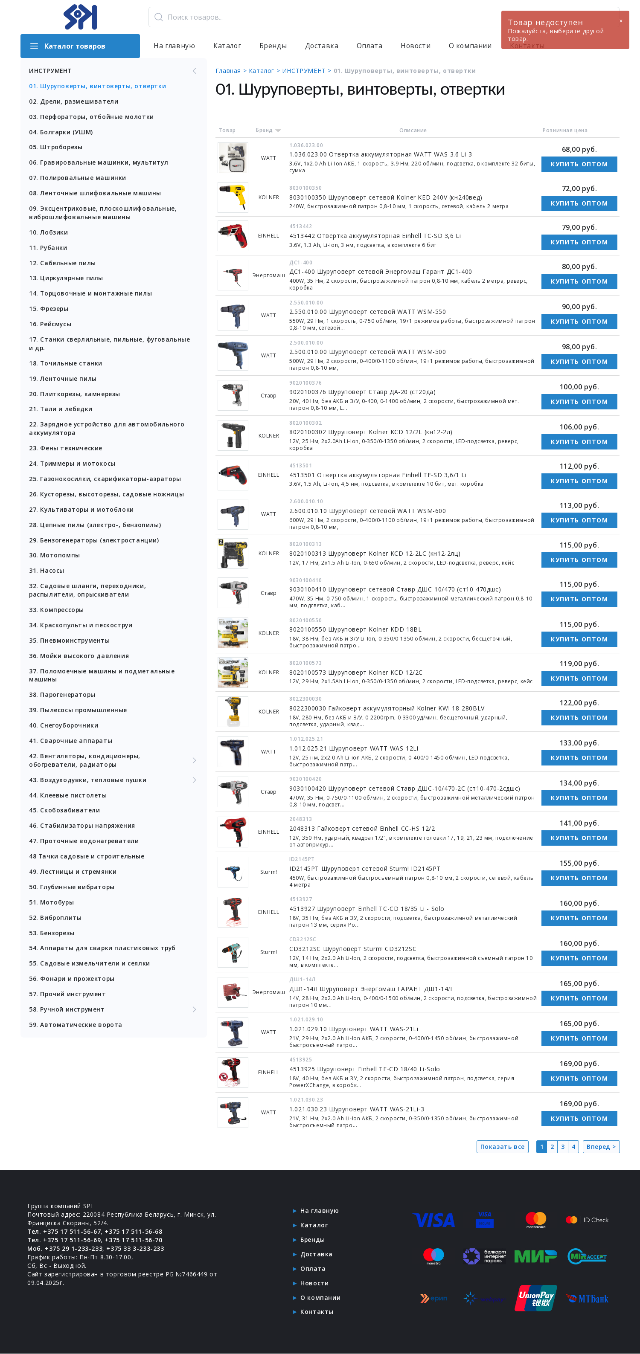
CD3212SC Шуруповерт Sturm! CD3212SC (353, 949)
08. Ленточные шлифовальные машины (95, 193)
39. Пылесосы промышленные (78, 712)
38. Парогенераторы (63, 697)
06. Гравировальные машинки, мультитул (99, 163)
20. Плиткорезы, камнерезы (75, 395)
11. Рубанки (48, 248)
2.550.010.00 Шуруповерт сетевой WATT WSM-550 (368, 311)
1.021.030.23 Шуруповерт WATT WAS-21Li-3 (357, 1109)
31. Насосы (46, 572)
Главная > (232, 71)
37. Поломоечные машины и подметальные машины (102, 677)
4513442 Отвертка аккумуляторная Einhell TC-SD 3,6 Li (376, 236)
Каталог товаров (67, 46)
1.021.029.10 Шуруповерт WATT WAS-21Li (354, 1029)
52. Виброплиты (55, 920)
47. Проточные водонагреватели (84, 843)
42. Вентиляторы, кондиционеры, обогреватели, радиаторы (114, 762)
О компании (472, 46)
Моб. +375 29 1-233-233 (65, 1248)
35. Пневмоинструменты (70, 642)
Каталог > (265, 71)
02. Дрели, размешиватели (74, 101)
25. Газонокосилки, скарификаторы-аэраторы (106, 480)
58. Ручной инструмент (114, 1012)
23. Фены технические (65, 449)
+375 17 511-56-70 (134, 1240)
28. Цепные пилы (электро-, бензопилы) (95, 526)
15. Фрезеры (49, 309)
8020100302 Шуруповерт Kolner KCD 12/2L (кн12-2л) (372, 432)
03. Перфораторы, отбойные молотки (92, 117)
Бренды (274, 46)
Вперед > (601, 1146)
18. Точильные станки (66, 364)
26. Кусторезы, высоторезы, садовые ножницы (107, 495)
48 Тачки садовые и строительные (87, 859)
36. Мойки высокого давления (79, 657)
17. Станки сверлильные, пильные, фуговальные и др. (110, 344)
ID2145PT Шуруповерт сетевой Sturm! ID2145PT (366, 868)
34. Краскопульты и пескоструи (81, 627)
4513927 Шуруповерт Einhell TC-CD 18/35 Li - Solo (367, 909)
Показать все (502, 1146)
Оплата (371, 46)
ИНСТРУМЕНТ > (308, 71)
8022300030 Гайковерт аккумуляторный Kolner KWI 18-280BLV (388, 708)
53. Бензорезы (52, 935)
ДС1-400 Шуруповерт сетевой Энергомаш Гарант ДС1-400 (381, 271)
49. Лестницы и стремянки (73, 874)
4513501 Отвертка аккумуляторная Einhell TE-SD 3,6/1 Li (378, 475)
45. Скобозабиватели (64, 813)
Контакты (317, 1312)
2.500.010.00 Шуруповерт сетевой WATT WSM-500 (368, 352)
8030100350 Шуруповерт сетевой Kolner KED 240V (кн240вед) (386, 197)
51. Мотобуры (52, 905)
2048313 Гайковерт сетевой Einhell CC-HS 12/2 (363, 828)
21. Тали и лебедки (61, 410)
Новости (416, 46)
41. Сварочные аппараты (71, 743)
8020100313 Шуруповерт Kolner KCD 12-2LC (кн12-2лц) (375, 553)
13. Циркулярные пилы (67, 279)
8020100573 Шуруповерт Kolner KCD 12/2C (357, 672)
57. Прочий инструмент (68, 997)
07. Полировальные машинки (78, 178)
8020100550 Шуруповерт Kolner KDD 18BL (356, 629)
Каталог (227, 46)
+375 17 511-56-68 (134, 1231)
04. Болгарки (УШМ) (61, 132)
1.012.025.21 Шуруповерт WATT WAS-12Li (354, 748)
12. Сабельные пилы (62, 263)
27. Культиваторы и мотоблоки (82, 511)
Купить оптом (579, 164)
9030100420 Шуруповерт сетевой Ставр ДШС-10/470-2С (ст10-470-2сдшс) (405, 788)
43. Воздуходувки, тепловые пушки (114, 782)
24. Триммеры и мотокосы (73, 465)
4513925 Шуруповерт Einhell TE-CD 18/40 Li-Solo (365, 1069)
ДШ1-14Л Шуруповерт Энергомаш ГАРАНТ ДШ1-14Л (371, 989)
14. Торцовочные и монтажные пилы (91, 294)
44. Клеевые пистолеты (68, 797)
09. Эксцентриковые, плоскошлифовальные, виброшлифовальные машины (103, 213)
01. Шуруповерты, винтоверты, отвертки (99, 86)
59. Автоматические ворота (76, 1027)
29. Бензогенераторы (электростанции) (94, 541)
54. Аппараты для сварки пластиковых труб (103, 951)
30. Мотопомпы (55, 557)
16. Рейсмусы (50, 325)
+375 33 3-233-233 (135, 1248)
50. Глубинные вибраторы (72, 889)
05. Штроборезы (56, 147)
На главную (174, 46)
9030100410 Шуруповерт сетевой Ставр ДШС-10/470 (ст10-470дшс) (396, 589)
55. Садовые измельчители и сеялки (89, 966)
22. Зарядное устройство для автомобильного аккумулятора (107, 429)
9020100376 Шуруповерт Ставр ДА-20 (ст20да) (363, 392)
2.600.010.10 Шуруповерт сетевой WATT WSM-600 (368, 511)
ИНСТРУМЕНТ (114, 71)
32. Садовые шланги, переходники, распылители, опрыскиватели (87, 591)
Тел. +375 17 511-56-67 (64, 1231)
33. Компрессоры (57, 611)
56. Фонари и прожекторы (72, 981)
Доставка (322, 46)
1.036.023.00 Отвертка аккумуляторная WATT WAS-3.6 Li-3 (381, 154)
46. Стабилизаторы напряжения (83, 828)
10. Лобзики (48, 233)
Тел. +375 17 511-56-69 (64, 1240)
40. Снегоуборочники (64, 727)
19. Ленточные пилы (63, 379)
